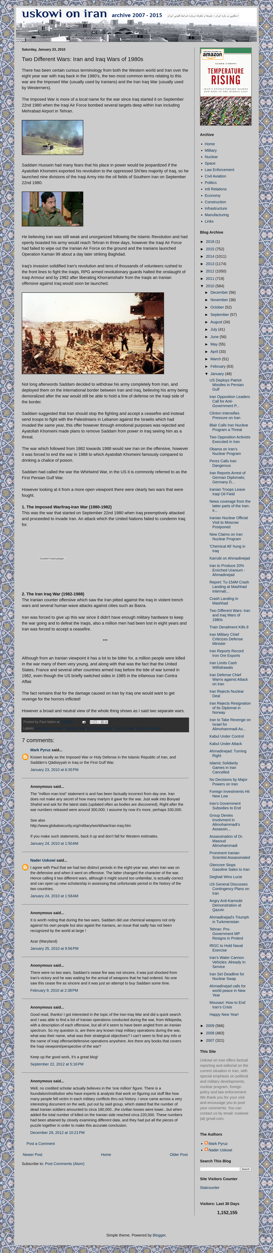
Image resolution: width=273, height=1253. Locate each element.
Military (211, 150)
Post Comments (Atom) (64, 1164)
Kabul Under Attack (225, 744)
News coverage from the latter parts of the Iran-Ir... (230, 506)
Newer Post (32, 1155)
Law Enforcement (219, 170)
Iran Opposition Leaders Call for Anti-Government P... (229, 401)
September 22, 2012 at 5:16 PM (57, 1064)
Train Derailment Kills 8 (229, 627)
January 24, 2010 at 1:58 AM (54, 896)
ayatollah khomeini (49, 728)
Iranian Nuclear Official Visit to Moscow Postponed (228, 522)
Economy (212, 195)
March (216, 359)
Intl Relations (216, 189)
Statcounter (209, 1187)
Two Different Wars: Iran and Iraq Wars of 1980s (229, 615)
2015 (210, 249)
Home (106, 1155)
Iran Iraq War (124, 728)
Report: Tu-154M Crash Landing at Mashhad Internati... (229, 586)
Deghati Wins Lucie (225, 877)
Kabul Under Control (226, 736)
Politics (211, 183)
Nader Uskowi (42, 860)
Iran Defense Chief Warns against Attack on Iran (228, 679)
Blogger (159, 1235)
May (214, 344)
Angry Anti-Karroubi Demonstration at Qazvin (225, 905)
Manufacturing (217, 215)
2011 (210, 278)
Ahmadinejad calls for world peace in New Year (227, 990)
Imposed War (75, 728)
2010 (210, 286)
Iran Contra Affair (100, 728)
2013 (210, 264)
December (219, 292)
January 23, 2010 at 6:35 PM (54, 770)
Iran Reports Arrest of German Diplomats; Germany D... (227, 477)
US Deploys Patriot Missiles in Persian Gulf (226, 384)
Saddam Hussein (149, 728)
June (215, 337)
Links (209, 221)
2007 (210, 1040)
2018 (210, 241)
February (218, 366)
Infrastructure (216, 208)
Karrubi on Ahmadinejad (229, 558)
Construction (215, 202)
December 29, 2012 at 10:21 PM (57, 1133)
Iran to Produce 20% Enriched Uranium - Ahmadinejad (227, 570)
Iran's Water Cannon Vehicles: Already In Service (227, 962)
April (214, 351)
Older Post (179, 1155)
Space (210, 163)
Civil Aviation (215, 176)
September (220, 314)
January (217, 374)
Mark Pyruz (40, 750)
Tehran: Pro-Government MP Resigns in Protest (226, 933)
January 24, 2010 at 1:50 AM (54, 843)
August (216, 322)
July (214, 329)
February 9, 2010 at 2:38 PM (54, 990)
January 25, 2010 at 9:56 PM (54, 948)
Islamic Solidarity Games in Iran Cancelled (223, 767)
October (217, 307)
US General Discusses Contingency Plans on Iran (229, 888)
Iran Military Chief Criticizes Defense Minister (226, 639)
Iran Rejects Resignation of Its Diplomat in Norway (230, 707)
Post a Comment (41, 1144)
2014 (210, 256)
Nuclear (211, 157)
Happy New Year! (224, 1014)
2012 (210, 271)
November (219, 300)
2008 (210, 1033)
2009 (210, 1026)
